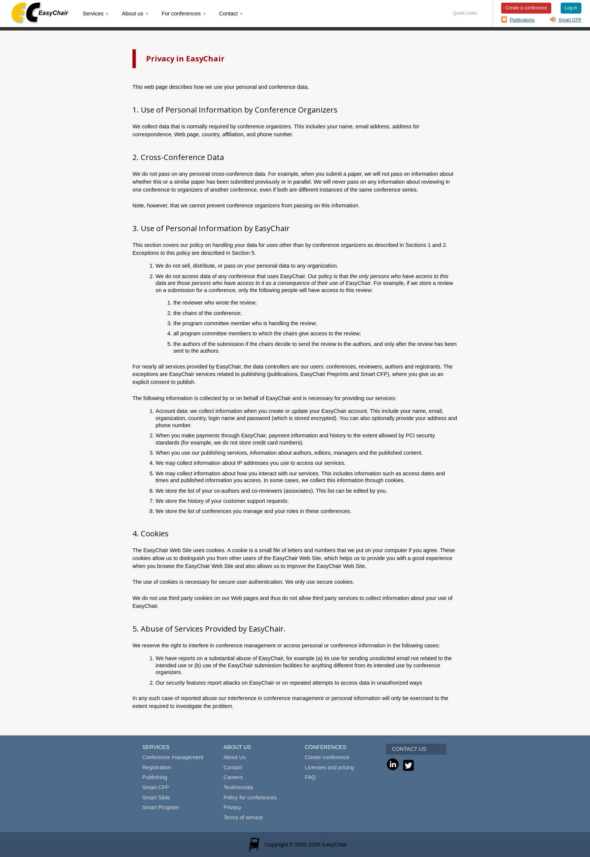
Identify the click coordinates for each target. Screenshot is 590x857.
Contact (233, 767)
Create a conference (526, 8)
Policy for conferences (250, 798)
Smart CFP (570, 20)
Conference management (172, 757)
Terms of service (243, 817)
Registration (156, 767)
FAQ (310, 777)
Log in (571, 8)
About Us (235, 757)
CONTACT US (409, 749)
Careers (233, 777)
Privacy (232, 807)
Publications (522, 20)
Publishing (154, 777)
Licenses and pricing (329, 767)
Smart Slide (156, 798)
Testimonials (238, 787)
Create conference (327, 757)
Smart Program (160, 807)
